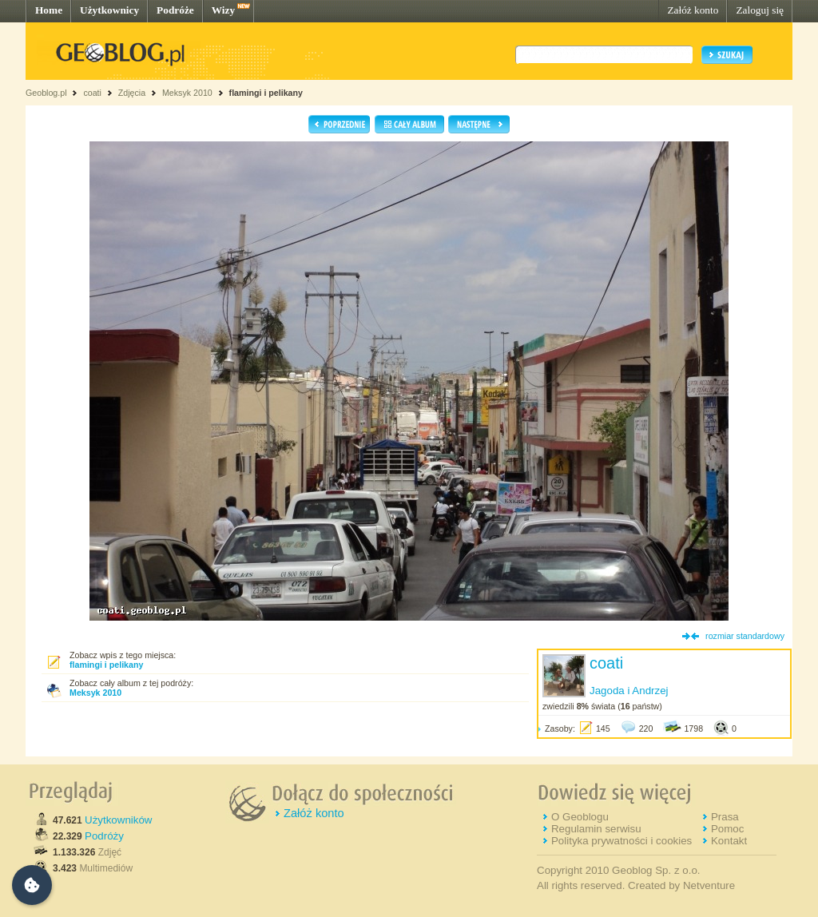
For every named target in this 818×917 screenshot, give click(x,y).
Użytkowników (118, 820)
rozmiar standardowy (744, 636)
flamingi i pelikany (266, 92)
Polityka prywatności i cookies (621, 841)
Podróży (104, 836)
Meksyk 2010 (187, 92)
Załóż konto (692, 10)
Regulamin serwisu (596, 829)
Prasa (725, 817)
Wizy (223, 10)
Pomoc (727, 829)
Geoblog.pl (46, 92)
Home (48, 10)
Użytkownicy (109, 10)
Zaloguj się (760, 10)
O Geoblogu (580, 817)
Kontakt (729, 841)
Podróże (175, 10)
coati (92, 92)
